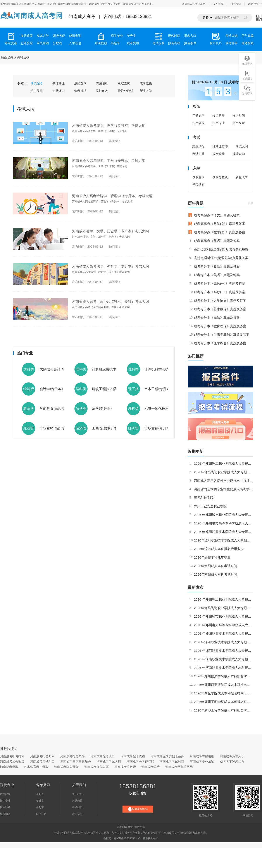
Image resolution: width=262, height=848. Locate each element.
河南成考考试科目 (42, 761)
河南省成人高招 (19, 3)
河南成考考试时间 (172, 761)
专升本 (131, 35)
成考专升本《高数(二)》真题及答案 (219, 292)
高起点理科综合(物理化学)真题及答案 (221, 257)
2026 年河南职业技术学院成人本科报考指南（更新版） (223, 667)
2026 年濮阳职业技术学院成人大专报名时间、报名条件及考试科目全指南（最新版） (223, 531)
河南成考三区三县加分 (75, 761)
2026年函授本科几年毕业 (212, 557)
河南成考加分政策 (12, 761)
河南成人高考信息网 (193, 3)
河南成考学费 (150, 766)
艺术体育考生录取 (36, 766)
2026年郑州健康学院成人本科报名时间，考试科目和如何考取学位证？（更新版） (223, 676)
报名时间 (174, 35)
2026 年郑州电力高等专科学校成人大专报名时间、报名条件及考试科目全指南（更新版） (223, 523)
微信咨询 (247, 90)
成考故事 (231, 43)
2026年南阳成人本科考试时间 (215, 574)
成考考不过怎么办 (232, 761)
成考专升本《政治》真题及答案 (217, 266)
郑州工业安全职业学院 (210, 506)
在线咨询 (247, 60)
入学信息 (75, 43)
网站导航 (253, 3)
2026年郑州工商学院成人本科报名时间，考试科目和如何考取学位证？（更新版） (223, 701)
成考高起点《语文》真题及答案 (217, 215)
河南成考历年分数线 (179, 766)
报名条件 (190, 43)
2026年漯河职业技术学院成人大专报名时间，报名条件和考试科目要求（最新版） (223, 540)
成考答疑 (247, 43)
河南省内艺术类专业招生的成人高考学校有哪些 (223, 489)
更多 (250, 203)
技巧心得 (41, 814)
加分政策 (27, 35)
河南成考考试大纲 (109, 761)
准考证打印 (220, 146)
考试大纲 (231, 35)
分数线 (57, 43)
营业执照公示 (151, 838)
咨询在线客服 (137, 809)
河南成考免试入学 (232, 756)
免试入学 (43, 35)
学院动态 (102, 90)
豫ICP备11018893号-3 (127, 838)
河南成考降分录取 (66, 766)
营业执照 (77, 814)
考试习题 (198, 153)
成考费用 (133, 43)
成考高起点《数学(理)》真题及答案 (219, 232)
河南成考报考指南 (12, 756)
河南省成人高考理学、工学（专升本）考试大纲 (108, 161)
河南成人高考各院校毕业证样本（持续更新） (223, 480)
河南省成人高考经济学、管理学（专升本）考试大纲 (112, 196)
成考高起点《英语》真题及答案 (217, 240)
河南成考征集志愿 (96, 766)
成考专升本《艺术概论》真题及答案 (220, 309)
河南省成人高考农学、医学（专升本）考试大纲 (108, 125)
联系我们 (77, 807)
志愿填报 (27, 43)
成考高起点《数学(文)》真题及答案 (219, 223)
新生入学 (146, 90)
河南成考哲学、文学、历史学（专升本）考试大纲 (110, 231)
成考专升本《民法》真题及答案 (217, 317)
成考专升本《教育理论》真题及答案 (220, 326)
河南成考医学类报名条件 (167, 756)
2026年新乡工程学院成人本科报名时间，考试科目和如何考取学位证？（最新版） (223, 710)
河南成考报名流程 (133, 756)
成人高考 (218, 3)
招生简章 (37, 90)
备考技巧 (80, 90)
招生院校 (198, 122)
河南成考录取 (9, 766)
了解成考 (198, 115)
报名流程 (174, 43)
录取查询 (43, 43)
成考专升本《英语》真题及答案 (217, 275)
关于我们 (77, 794)
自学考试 (235, 3)
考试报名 (37, 83)
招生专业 (117, 35)
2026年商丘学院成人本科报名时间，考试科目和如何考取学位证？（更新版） (223, 693)
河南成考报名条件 (72, 756)
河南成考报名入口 (102, 756)
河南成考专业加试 (202, 761)
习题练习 (58, 90)
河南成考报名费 (125, 766)
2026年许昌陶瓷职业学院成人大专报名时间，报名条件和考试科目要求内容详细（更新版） (223, 472)
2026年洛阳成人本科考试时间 (215, 566)
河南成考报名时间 (42, 756)
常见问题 (77, 800)
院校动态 (5, 814)
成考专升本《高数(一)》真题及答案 (219, 283)
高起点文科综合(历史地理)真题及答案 (221, 249)
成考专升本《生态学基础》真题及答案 (222, 334)
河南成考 (7, 58)
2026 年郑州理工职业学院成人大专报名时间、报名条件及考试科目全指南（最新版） (223, 463)
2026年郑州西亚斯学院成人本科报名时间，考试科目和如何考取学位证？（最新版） (223, 684)
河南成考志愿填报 (202, 756)
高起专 (115, 43)
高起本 (40, 807)
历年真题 (247, 35)
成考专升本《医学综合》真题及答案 (220, 343)
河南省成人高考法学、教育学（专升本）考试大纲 (110, 266)
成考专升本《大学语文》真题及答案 (220, 300)
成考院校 (5, 794)
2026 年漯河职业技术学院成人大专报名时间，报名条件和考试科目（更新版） (223, 650)
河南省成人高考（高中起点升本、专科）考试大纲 (110, 301)
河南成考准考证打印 (140, 761)
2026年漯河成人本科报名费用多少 (219, 548)
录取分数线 (125, 90)
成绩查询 (75, 35)
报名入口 (190, 35)
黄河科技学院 (204, 497)
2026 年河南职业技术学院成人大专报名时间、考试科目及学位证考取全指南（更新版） (223, 659)
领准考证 (59, 35)
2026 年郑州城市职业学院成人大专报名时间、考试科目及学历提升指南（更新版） (223, 514)
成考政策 (146, 83)
